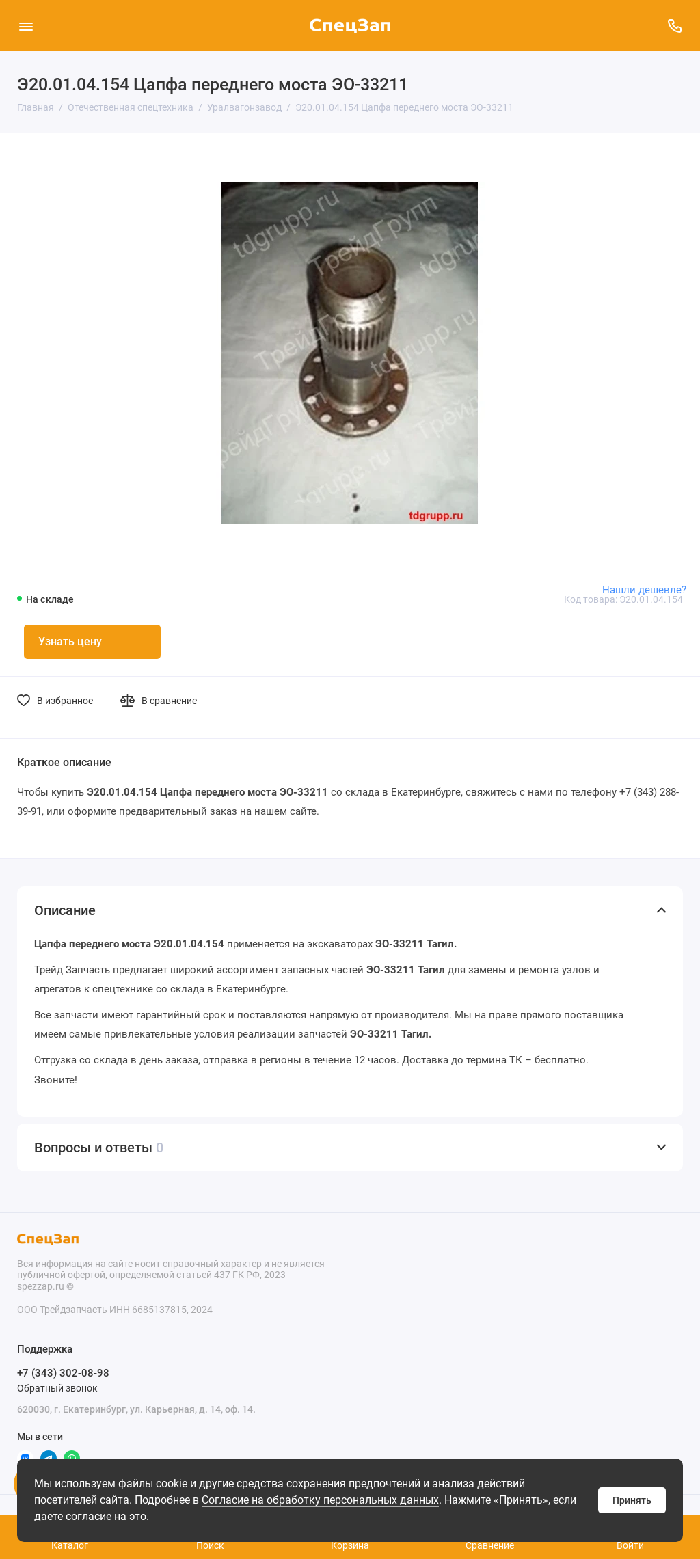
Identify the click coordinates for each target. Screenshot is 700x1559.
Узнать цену (70, 641)
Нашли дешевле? (644, 590)
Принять (631, 1500)
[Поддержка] (674, 25)
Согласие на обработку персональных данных (320, 1499)
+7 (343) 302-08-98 (63, 1373)
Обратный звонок (57, 1388)
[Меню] (25, 25)
